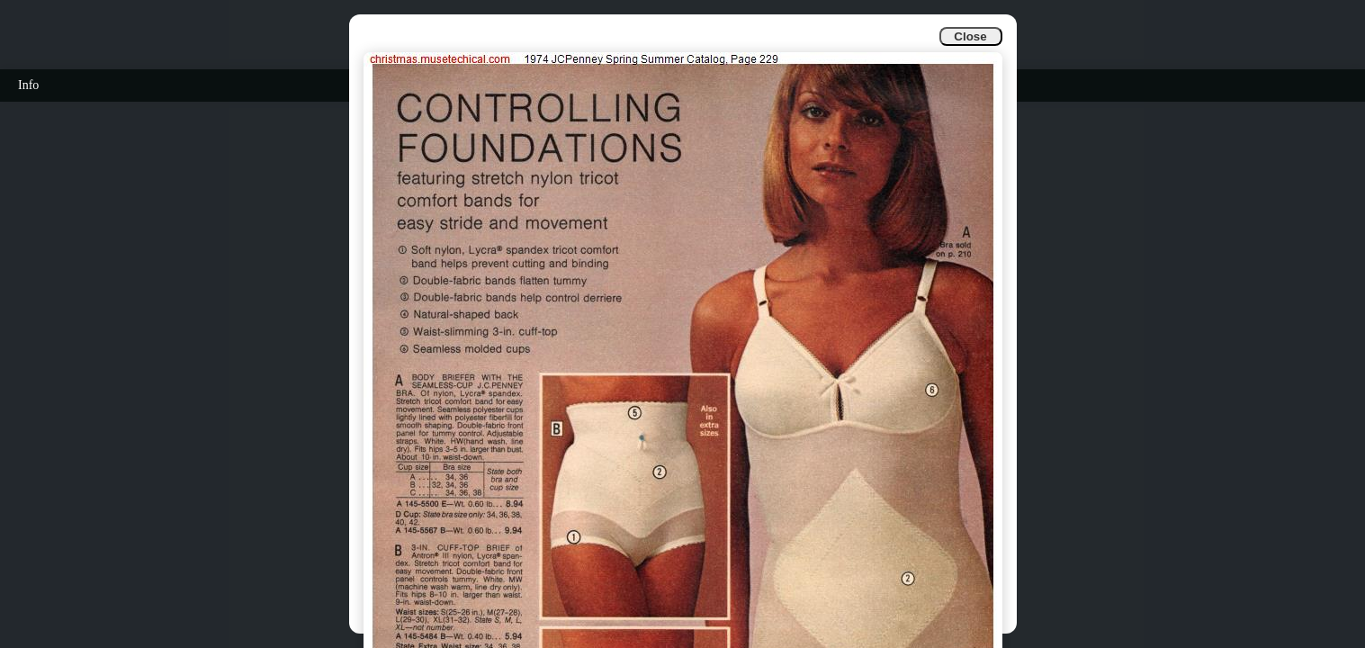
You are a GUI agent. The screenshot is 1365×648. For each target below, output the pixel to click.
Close (970, 36)
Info (28, 85)
